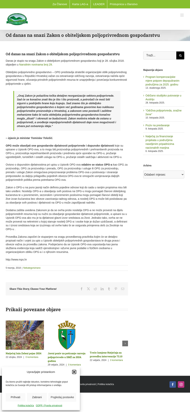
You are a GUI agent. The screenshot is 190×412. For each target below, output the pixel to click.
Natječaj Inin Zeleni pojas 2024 (23, 353)
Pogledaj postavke (62, 397)
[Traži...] (159, 55)
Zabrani (37, 397)
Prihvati (15, 397)
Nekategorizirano (32, 268)
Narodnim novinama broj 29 (35, 64)
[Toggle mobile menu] (182, 15)
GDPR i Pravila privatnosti (49, 405)
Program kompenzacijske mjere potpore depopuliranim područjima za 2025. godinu (162, 80)
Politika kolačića (26, 405)
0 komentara (32, 357)
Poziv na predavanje (157, 125)
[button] (74, 372)
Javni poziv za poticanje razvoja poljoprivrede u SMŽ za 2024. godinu (66, 357)
